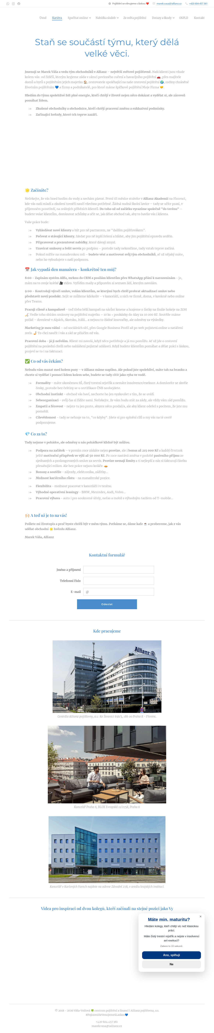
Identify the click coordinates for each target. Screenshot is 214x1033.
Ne (171, 964)
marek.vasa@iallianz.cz (169, 3)
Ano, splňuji (171, 955)
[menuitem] (32, 17)
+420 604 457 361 (198, 3)
